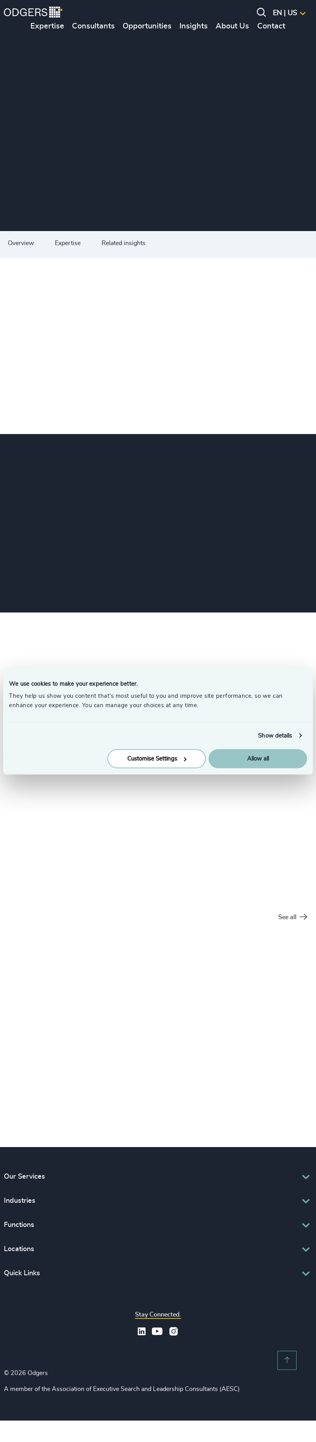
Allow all (258, 759)
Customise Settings (156, 759)
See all (292, 917)
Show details (275, 735)
